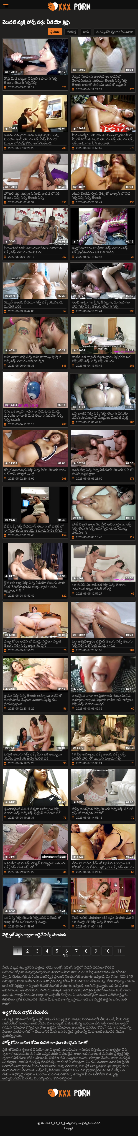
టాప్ (86, 32)
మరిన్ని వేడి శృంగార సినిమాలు (114, 32)
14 (65, 955)
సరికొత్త (71, 32)
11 (119, 951)
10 (107, 951)
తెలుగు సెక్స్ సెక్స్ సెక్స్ (52, 1123)
